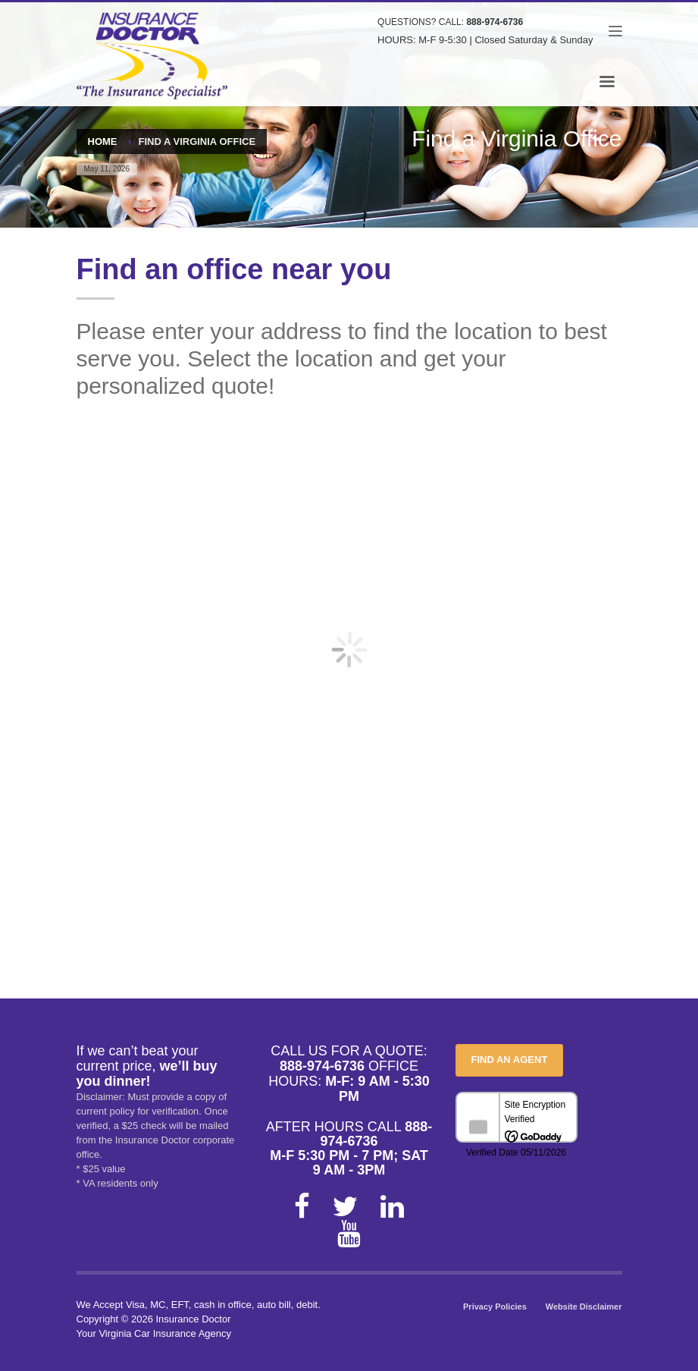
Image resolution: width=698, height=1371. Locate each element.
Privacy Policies (495, 1306)
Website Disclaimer (584, 1306)
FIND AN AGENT (509, 1059)
